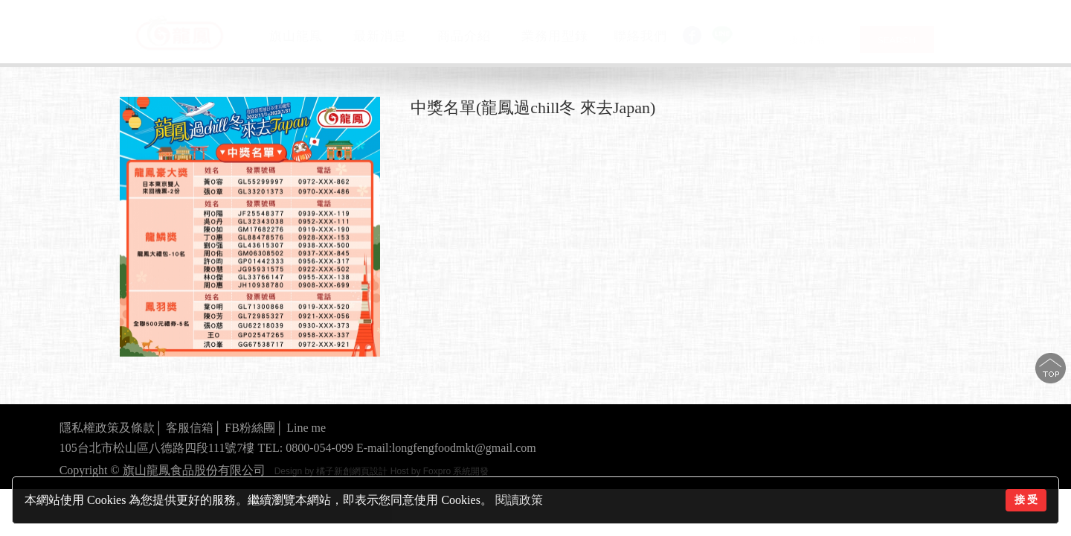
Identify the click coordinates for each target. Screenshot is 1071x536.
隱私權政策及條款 (107, 427)
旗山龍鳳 (296, 35)
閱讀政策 (519, 500)
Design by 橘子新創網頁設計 (332, 471)
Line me (306, 427)
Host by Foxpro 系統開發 (439, 471)
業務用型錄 (554, 36)
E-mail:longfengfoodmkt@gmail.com (446, 447)
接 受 (1026, 499)
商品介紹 (464, 35)
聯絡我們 (640, 36)
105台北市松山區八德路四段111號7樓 (157, 447)
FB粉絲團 (250, 427)
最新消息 (380, 35)
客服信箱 (189, 427)
